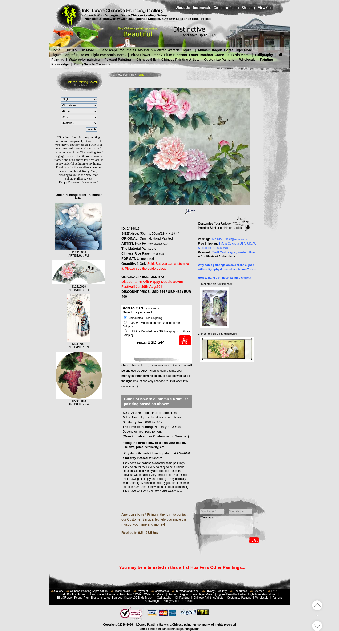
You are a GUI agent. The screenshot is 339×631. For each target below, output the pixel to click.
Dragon (216, 50)
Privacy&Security (216, 591)
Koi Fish (78, 50)
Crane (219, 55)
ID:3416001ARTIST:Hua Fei (78, 344)
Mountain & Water (152, 50)
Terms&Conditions (187, 591)
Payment (142, 591)
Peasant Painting (117, 59)
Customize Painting (219, 59)
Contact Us (162, 591)
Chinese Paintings (123, 74)
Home (56, 50)
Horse (228, 50)
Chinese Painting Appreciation (89, 591)
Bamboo (206, 55)
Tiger (239, 50)
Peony (157, 55)
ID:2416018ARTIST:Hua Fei (79, 401)
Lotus (193, 55)
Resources (240, 591)
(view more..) (90, 182)
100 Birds (232, 55)
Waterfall (175, 50)
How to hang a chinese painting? (224, 277)
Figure (56, 55)
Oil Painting (182, 597)
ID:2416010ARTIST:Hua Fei (78, 287)
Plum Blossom (175, 55)
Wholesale (247, 59)
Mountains (128, 50)
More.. (91, 50)
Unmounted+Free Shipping (143, 318)
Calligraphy (264, 55)
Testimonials (122, 591)
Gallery (58, 591)
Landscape (109, 50)
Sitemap (259, 591)
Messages (227, 525)
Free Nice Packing (228, 239)
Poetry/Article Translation (93, 64)
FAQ (274, 591)
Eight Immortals (103, 55)
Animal (203, 50)
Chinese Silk (146, 59)
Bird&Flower (140, 55)
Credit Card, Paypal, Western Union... (235, 252)
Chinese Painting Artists (180, 59)
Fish (66, 50)
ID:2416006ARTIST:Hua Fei (78, 252)
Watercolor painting (84, 59)
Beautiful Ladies (76, 55)
